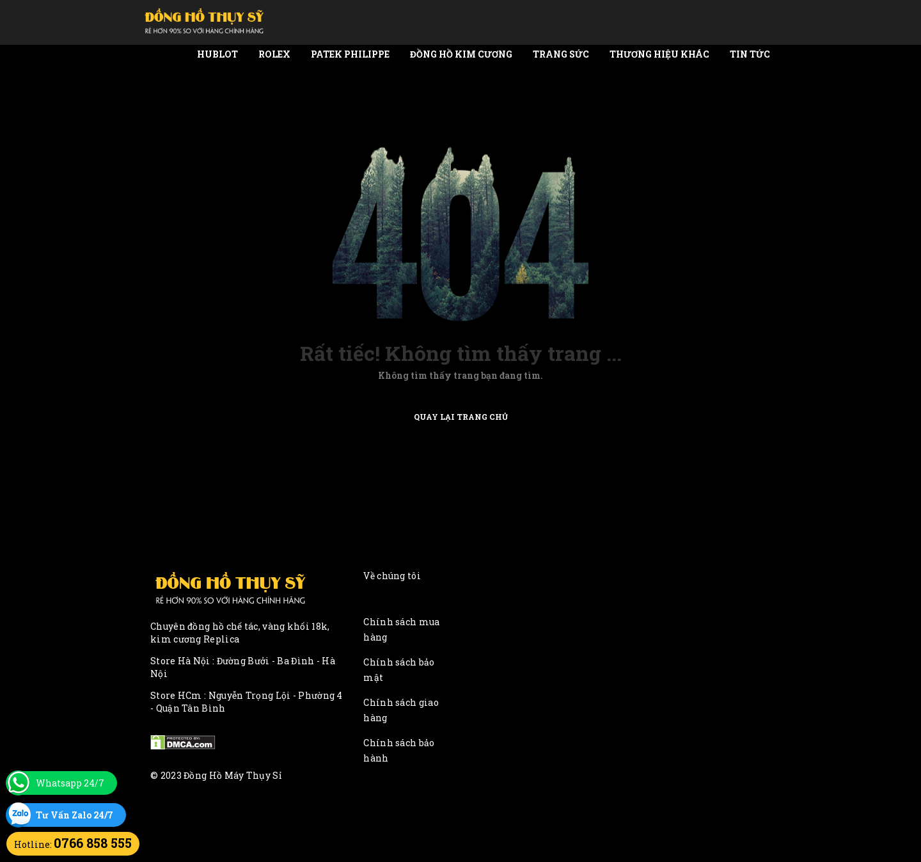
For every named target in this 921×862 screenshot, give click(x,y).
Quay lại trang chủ (461, 416)
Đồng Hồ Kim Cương (461, 54)
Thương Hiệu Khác (659, 54)
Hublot (217, 54)
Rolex (274, 54)
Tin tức (750, 54)
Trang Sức (561, 54)
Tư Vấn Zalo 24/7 (74, 815)
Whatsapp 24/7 (70, 783)
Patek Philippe (350, 54)
